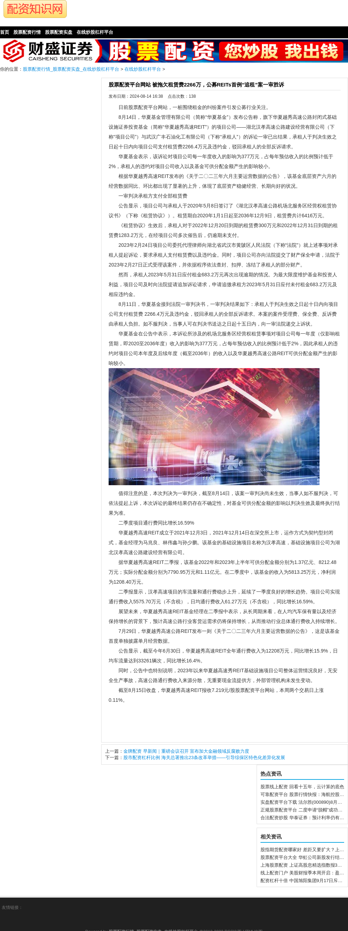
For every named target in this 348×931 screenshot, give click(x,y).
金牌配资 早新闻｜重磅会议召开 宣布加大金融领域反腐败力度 (186, 751)
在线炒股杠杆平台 (142, 69)
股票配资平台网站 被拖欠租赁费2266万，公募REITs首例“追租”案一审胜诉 (196, 85)
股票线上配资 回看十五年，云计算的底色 (302, 786)
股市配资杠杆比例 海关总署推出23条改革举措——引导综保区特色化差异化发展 (204, 757)
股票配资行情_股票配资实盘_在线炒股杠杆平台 (71, 69)
